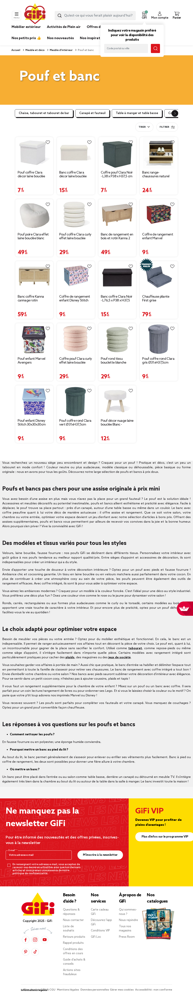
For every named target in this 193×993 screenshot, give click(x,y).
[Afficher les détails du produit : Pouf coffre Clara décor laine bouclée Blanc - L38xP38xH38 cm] (34, 153)
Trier (142, 127)
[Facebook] (25, 940)
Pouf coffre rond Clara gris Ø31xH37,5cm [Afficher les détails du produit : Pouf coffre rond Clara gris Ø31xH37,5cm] (158, 361)
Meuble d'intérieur (61, 50)
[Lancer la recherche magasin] (155, 48)
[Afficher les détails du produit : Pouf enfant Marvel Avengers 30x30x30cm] (34, 339)
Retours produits (74, 937)
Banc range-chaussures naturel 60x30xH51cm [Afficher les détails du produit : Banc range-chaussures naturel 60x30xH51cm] (155, 174)
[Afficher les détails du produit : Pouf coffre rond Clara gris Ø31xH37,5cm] (159, 339)
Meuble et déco (35, 50)
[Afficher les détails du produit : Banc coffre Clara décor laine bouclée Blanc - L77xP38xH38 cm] (76, 153)
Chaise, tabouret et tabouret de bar (44, 113)
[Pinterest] (25, 952)
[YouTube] (44, 940)
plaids (69, 657)
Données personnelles (94, 989)
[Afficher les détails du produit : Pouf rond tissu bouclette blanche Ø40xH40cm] (117, 339)
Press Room (127, 937)
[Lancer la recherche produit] (59, 15)
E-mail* (12, 850)
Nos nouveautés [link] (60, 38)
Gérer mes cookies (122, 989)
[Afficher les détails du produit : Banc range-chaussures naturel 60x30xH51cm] (159, 153)
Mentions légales (68, 989)
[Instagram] (35, 940)
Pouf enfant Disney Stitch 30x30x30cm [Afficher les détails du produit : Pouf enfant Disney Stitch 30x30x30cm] (32, 422)
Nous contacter (73, 920)
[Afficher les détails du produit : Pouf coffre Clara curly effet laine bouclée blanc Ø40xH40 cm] (76, 215)
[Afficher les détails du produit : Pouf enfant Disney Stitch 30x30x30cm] (34, 401)
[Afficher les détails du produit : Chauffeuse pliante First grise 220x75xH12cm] (159, 277)
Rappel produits (73, 943)
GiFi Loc (96, 937)
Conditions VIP (100, 930)
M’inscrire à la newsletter (100, 855)
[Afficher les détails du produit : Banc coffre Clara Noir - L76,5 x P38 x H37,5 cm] (117, 277)
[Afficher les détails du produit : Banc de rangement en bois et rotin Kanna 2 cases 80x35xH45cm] (117, 215)
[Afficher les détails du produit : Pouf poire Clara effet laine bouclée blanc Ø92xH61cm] (34, 215)
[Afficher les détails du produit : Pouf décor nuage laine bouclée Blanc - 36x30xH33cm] (117, 401)
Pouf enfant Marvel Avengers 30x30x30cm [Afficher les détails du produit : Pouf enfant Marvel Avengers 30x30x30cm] (31, 361)
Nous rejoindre (128, 920)
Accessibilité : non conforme (153, 989)
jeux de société (119, 657)
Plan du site (31, 989)
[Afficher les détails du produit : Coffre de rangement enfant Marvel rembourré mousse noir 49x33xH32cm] (159, 215)
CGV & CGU (48, 989)
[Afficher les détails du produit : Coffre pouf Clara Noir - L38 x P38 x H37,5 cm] (117, 153)
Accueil (15, 50)
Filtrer (167, 127)
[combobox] (95, 15)
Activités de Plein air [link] (64, 27)
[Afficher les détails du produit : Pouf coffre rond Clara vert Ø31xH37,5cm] (76, 401)
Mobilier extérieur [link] (26, 27)
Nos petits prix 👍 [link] (26, 38)
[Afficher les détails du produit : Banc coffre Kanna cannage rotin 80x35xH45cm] (34, 277)
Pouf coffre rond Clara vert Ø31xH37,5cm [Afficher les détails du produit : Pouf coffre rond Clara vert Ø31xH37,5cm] (75, 422)
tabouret (135, 648)
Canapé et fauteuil (92, 113)
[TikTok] (35, 952)
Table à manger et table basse (137, 113)
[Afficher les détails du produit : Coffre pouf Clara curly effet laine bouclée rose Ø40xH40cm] (76, 339)
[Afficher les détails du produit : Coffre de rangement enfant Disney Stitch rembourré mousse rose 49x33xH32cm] (76, 277)
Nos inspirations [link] (93, 38)
